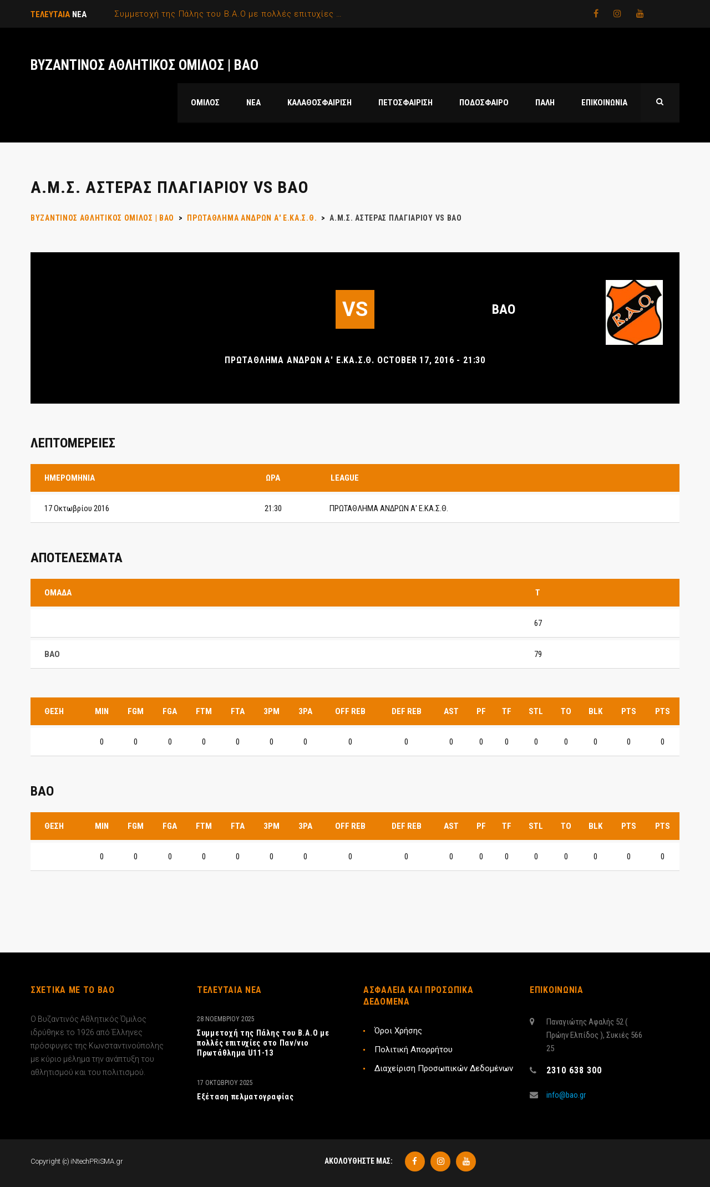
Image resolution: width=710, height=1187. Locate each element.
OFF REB (350, 711)
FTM (204, 711)
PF (481, 711)
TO (566, 711)
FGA (170, 711)
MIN (102, 711)
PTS (628, 711)
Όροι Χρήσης (398, 1031)
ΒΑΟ (503, 309)
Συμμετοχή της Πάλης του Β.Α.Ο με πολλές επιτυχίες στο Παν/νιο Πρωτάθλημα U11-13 (263, 1042)
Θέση (54, 711)
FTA (238, 711)
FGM (136, 711)
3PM (271, 711)
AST (451, 711)
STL (536, 711)
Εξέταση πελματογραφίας (245, 1096)
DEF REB (407, 711)
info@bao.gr (566, 1095)
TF (506, 711)
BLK (595, 711)
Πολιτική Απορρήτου (413, 1049)
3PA (305, 711)
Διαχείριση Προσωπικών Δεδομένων (443, 1068)
